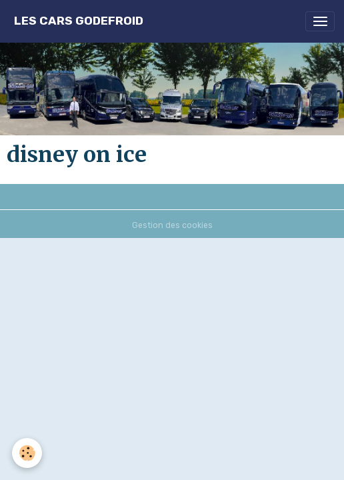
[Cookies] (27, 453)
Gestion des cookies (172, 225)
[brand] (78, 21)
